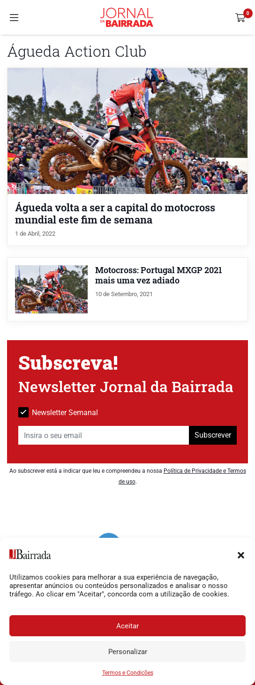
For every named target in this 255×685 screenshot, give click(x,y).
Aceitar (127, 626)
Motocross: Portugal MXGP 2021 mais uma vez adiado (158, 275)
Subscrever (213, 435)
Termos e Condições (127, 673)
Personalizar (127, 652)
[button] (241, 554)
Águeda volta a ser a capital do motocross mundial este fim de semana (115, 213)
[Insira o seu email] (103, 435)
